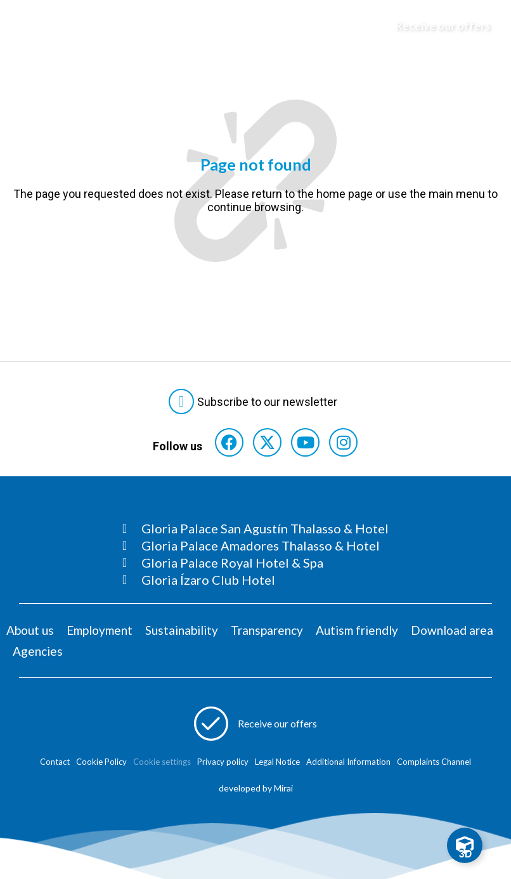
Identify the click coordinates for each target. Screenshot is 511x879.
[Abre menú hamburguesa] (26, 26)
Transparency (267, 630)
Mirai (283, 788)
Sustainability (181, 630)
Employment (100, 630)
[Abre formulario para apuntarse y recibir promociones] (434, 26)
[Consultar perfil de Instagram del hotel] (343, 442)
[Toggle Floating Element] (464, 845)
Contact (55, 762)
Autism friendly (357, 630)
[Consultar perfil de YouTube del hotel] (305, 442)
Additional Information (348, 762)
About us (30, 630)
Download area (452, 630)
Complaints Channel (434, 762)
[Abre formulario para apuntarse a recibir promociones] (256, 723)
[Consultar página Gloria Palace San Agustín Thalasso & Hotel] (255, 528)
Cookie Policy (101, 762)
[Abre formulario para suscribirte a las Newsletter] (255, 401)
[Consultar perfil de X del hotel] (267, 442)
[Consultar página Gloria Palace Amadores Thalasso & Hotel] (255, 545)
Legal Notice (277, 762)
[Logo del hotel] (243, 26)
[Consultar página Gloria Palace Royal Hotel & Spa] (255, 562)
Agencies (38, 651)
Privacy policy (223, 762)
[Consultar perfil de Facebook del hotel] (229, 442)
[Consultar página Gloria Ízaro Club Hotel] (255, 579)
